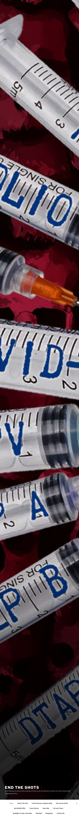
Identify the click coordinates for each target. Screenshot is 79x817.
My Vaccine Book (62, 803)
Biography (49, 813)
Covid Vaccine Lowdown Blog (42, 803)
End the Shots (22, 787)
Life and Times (58, 808)
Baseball (39, 813)
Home (11, 803)
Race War (46, 808)
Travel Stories (34, 808)
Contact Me (60, 813)
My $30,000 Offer (19, 808)
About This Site (22, 803)
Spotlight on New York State (22, 813)
